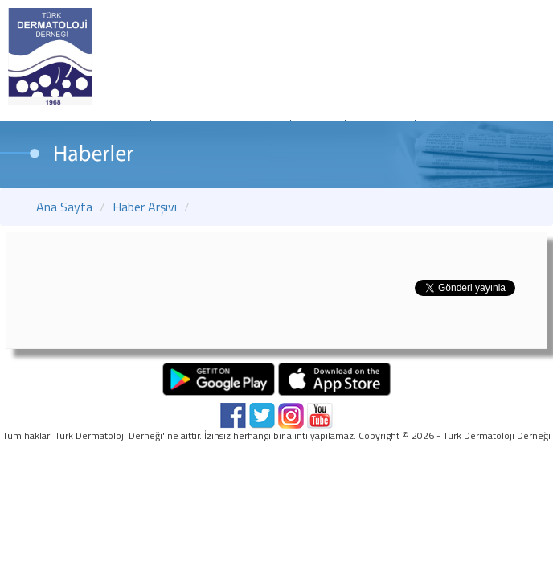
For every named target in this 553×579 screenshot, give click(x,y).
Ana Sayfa (64, 206)
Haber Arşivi (145, 206)
